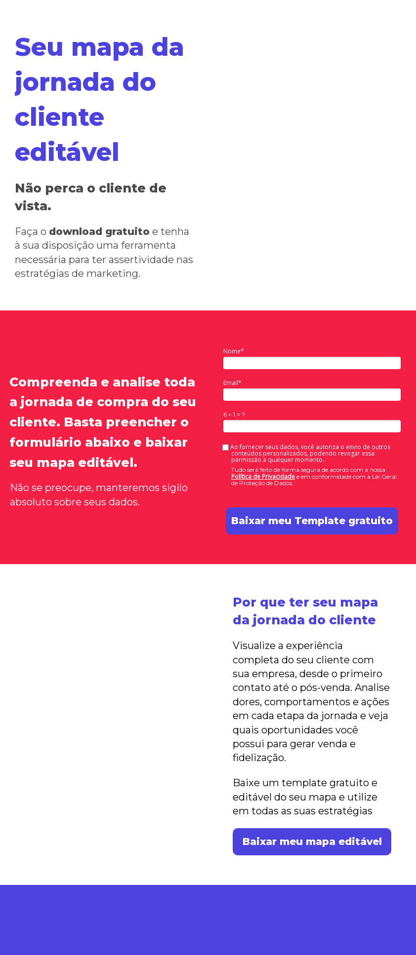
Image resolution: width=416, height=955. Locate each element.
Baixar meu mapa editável (312, 841)
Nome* (233, 351)
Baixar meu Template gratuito (312, 521)
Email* (232, 383)
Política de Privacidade (263, 476)
